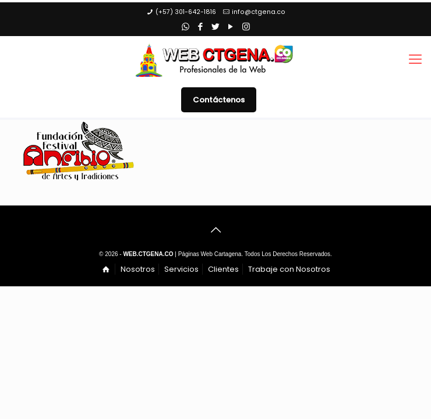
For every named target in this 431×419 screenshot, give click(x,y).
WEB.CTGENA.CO (148, 254)
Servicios (181, 269)
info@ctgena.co (258, 12)
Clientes (223, 269)
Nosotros (138, 269)
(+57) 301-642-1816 (186, 12)
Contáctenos (219, 99)
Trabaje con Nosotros (289, 269)
